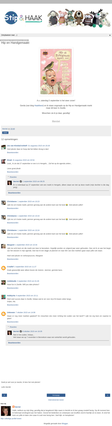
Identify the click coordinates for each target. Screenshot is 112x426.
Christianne (12, 201)
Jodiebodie (11, 281)
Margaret (11, 245)
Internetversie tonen (56, 400)
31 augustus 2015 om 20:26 (39, 146)
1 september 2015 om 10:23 (28, 201)
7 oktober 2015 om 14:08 (25, 312)
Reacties (13, 177)
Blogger (65, 424)
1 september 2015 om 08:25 (34, 181)
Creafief (10, 267)
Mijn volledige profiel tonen (11, 419)
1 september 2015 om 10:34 (26, 245)
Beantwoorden (12, 152)
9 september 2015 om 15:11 (27, 296)
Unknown (11, 312)
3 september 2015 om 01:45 (28, 281)
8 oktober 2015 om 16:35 (32, 331)
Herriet (16, 181)
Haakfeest (38, 106)
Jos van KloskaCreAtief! (17, 146)
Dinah (9, 160)
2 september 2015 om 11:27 (25, 267)
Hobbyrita (11, 296)
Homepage (56, 395)
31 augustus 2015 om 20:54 (23, 160)
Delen (5, 133)
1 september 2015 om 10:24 (28, 216)
